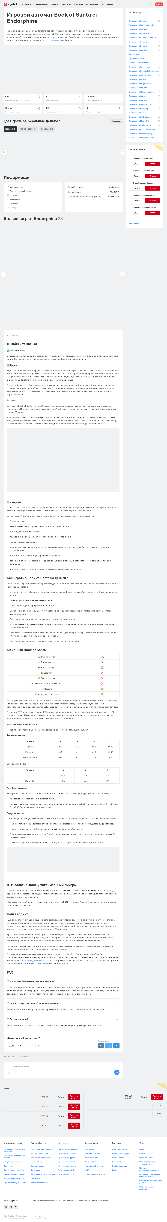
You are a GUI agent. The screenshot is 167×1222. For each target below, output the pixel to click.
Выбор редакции (119, 1166)
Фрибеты (8, 1166)
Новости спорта (119, 1149)
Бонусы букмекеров (13, 1162)
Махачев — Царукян (121, 1153)
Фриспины (35, 1170)
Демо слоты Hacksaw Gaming (144, 129)
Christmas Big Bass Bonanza (33, 960)
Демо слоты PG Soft (144, 100)
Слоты (13, 1057)
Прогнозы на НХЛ (66, 1174)
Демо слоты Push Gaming (144, 117)
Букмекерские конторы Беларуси (14, 1150)
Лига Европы (91, 1162)
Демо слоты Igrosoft (144, 79)
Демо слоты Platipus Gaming (144, 92)
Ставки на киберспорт (95, 1174)
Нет (36, 1045)
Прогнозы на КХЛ (66, 1170)
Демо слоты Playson (144, 88)
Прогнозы (78, 4)
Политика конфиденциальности (149, 1169)
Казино (7, 1088)
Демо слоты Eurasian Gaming (144, 25)
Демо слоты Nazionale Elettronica (144, 71)
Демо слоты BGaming (144, 109)
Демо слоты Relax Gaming (144, 134)
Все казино (116, 121)
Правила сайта (146, 1157)
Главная (7, 1057)
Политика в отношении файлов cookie (149, 1175)
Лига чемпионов (92, 1157)
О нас (141, 1149)
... (118, 3)
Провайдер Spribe (144, 58)
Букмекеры (26, 4)
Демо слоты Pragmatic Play (144, 84)
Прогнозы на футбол (67, 1157)
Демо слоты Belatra (144, 21)
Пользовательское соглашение (147, 1163)
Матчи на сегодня (93, 1153)
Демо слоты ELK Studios (144, 75)
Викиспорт (117, 1162)
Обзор (137, 164)
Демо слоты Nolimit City (144, 125)
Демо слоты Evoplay (144, 29)
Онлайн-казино (41, 4)
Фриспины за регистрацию (43, 1174)
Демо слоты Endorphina (144, 67)
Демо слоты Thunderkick (144, 104)
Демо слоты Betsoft (144, 46)
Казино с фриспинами (40, 1157)
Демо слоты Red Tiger (144, 50)
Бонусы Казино (37, 1166)
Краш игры (144, 54)
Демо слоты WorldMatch (144, 33)
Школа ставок (118, 1157)
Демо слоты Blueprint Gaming (144, 38)
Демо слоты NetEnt (144, 113)
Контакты (143, 1153)
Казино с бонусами (39, 1153)
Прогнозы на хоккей (67, 1162)
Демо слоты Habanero (144, 42)
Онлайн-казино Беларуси (42, 1149)
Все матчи (89, 1149)
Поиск (151, 4)
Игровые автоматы (39, 1182)
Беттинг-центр (92, 4)
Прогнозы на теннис (67, 1166)
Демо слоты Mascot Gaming (144, 138)
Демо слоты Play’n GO (144, 121)
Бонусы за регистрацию (14, 1178)
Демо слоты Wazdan (144, 96)
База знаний (107, 4)
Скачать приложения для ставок (15, 1156)
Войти (159, 4)
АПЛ (87, 1170)
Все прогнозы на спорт (68, 1149)
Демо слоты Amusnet (144, 63)
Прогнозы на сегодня (67, 1153)
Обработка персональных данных (151, 1181)
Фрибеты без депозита (14, 1170)
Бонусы (54, 4)
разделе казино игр (52, 40)
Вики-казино (36, 1162)
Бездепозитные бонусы (14, 1174)
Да (17, 1045)
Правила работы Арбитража (146, 1188)
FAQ (114, 1170)
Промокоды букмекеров (15, 1182)
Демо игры (66, 4)
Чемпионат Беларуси (94, 1166)
